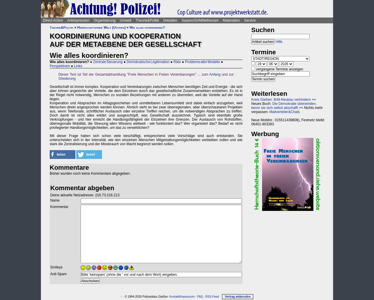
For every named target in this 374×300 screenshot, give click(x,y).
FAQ (200, 296)
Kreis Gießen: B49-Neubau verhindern (281, 100)
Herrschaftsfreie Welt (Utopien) (101, 27)
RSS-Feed (212, 296)
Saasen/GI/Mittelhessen (200, 20)
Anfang (215, 74)
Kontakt (174, 296)
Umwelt (125, 20)
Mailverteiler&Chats (284, 112)
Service (250, 20)
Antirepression (78, 20)
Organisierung (104, 20)
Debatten (170, 20)
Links (78, 66)
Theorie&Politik (147, 20)
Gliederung (67, 79)
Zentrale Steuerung (108, 62)
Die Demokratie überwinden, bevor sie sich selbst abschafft (283, 106)
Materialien (231, 20)
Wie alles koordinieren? (147, 27)
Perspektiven (60, 66)
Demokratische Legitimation (148, 62)
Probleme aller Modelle (202, 62)
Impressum (187, 296)
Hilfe (279, 42)
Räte (177, 62)
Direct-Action (53, 20)
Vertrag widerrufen (237, 296)
